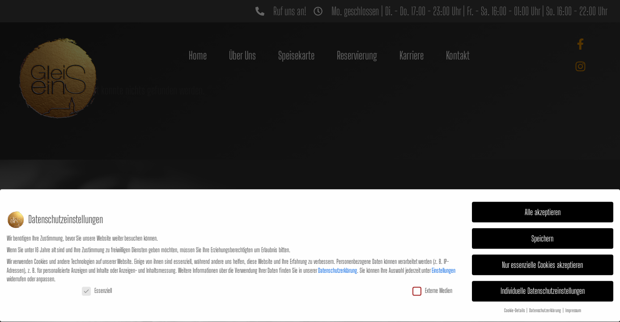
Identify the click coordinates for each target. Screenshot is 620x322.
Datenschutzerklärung (337, 259)
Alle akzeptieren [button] (543, 201)
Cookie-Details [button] (515, 299)
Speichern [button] (542, 228)
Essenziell (97, 280)
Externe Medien (432, 280)
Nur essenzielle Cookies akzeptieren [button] (542, 254)
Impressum (573, 299)
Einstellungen (443, 259)
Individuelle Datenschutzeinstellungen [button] (543, 280)
